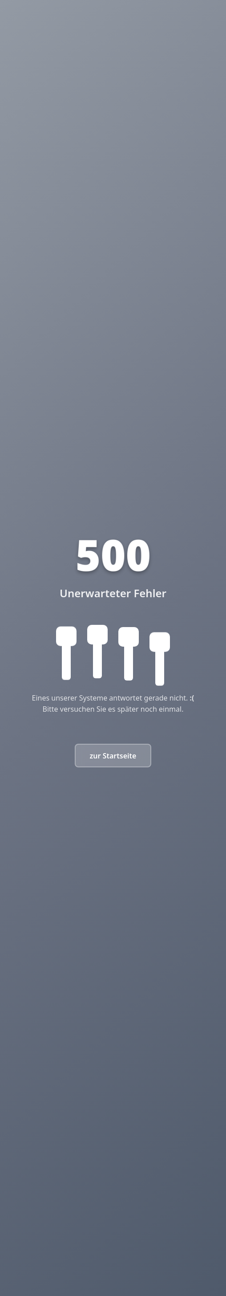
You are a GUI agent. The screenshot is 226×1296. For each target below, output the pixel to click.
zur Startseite (113, 756)
